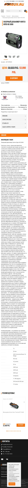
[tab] (9, 112)
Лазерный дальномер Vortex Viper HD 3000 (13, 17)
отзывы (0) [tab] (14, 123)
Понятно (11, 484)
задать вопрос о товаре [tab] (14, 127)
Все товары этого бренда (19, 97)
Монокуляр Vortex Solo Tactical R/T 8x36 (13, 412)
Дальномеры (15, 16)
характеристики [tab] (14, 120)
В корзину (14, 78)
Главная (3, 16)
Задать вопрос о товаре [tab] (9, 94)
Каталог (9, 16)
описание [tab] (14, 116)
